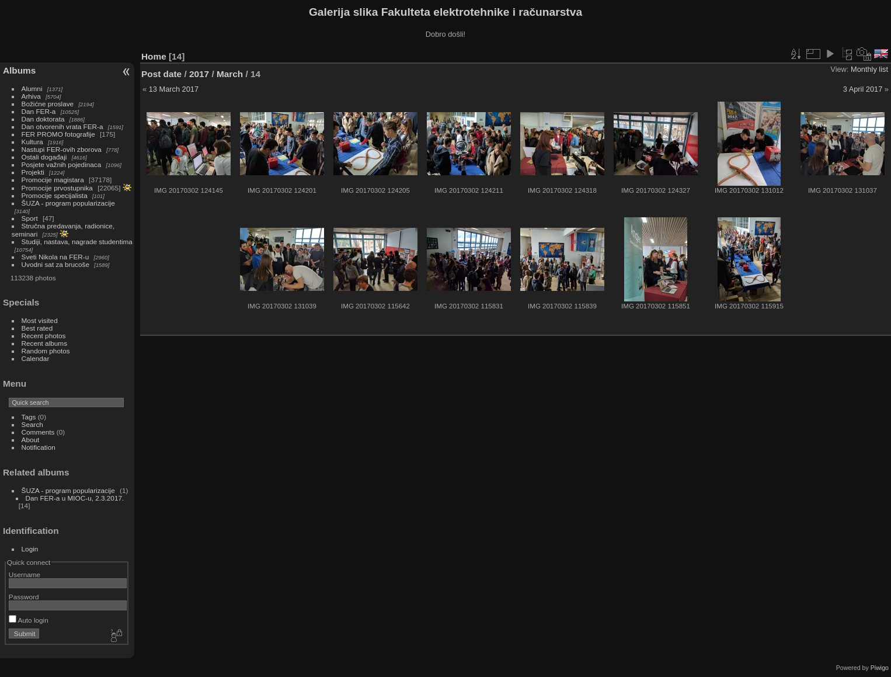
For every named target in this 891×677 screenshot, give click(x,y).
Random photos (46, 351)
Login (30, 549)
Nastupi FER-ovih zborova (62, 149)
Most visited (40, 320)
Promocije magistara (53, 179)
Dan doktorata (43, 119)
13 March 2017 (174, 89)
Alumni (32, 88)
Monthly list (869, 69)
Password (24, 596)
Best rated (37, 328)
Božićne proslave (48, 103)
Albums (19, 70)
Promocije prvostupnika (57, 188)
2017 (199, 74)
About (31, 439)
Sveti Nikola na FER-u (55, 257)
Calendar (36, 358)
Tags (29, 417)
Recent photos (44, 335)
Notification (38, 447)
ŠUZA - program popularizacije (68, 203)
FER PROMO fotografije (58, 134)
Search (32, 424)
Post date (161, 74)
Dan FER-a (39, 111)
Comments (38, 432)
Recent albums (44, 343)
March (230, 74)
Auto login (28, 620)
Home (153, 56)
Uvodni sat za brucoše (55, 264)
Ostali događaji (44, 157)
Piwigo (880, 667)
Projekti (33, 172)
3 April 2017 (863, 89)
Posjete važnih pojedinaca (62, 164)
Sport (30, 218)
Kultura (32, 141)
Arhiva (31, 96)
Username (24, 574)
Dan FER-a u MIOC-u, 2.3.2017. (75, 498)
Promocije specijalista (55, 195)
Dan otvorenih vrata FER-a (62, 126)
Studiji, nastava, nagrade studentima (77, 241)
